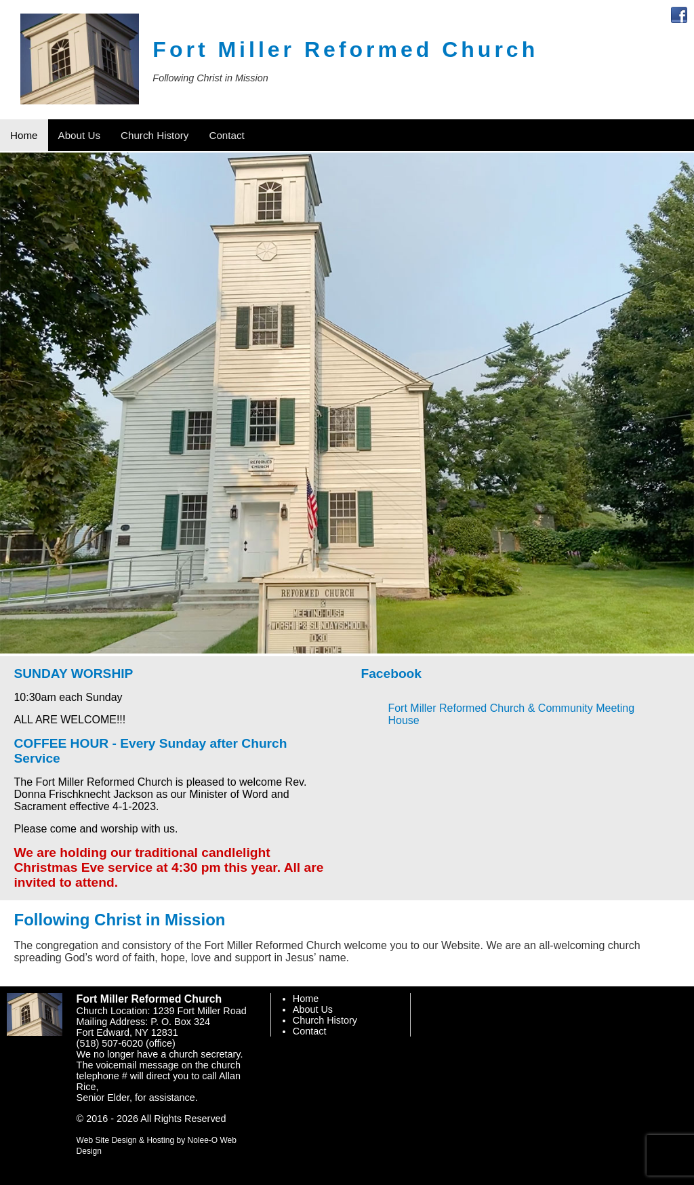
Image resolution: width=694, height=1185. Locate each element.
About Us (313, 1009)
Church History (325, 1020)
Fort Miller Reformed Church (345, 49)
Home (306, 998)
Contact (310, 1031)
